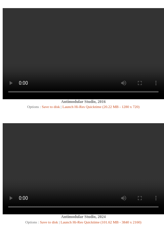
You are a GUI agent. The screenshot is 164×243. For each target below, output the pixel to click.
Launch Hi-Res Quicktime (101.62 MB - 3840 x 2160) (100, 222)
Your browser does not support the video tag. (83, 53)
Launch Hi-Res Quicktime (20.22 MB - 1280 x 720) (101, 107)
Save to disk (50, 107)
